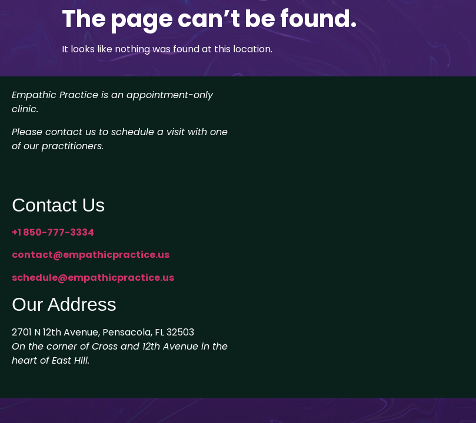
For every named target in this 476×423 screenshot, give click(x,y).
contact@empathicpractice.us (90, 254)
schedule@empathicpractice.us (93, 277)
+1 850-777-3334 (53, 232)
